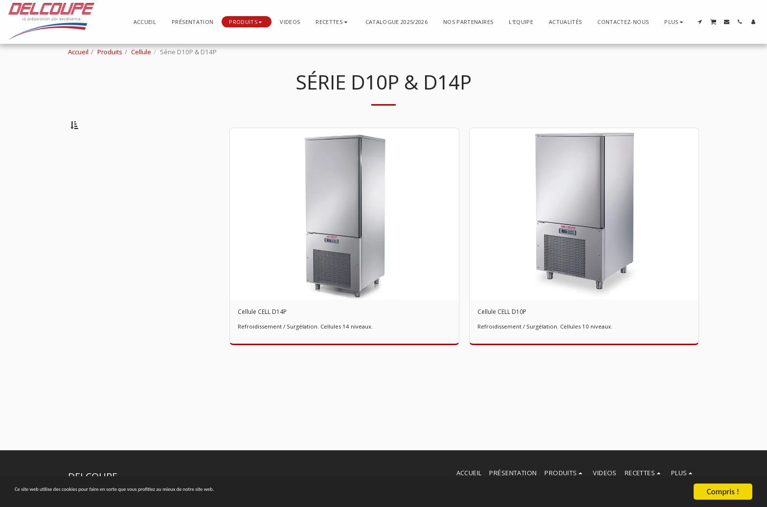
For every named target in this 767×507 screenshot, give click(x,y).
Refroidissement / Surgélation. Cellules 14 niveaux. (314, 354)
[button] (332, 21)
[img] (344, 239)
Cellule (141, 51)
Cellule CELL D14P (272, 338)
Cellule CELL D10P (511, 338)
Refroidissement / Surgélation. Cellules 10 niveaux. (553, 354)
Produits (109, 51)
